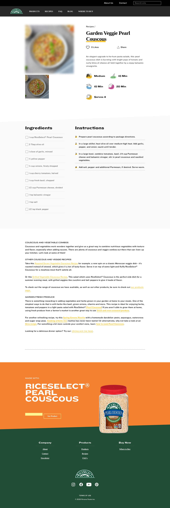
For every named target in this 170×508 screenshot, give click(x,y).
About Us (108, 3)
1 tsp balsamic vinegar (40, 195)
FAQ (60, 11)
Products (34, 11)
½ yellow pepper (37, 159)
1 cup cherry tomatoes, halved (43, 173)
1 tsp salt (33, 202)
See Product (52, 416)
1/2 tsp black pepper (39, 209)
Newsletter (45, 458)
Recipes (49, 11)
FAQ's (84, 458)
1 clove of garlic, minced (41, 151)
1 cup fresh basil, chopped (41, 180)
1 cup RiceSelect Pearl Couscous (46, 137)
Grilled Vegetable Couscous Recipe (49, 277)
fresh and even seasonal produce (113, 310)
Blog (70, 11)
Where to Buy (85, 11)
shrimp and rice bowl (82, 331)
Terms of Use (85, 496)
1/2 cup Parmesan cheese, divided (46, 187)
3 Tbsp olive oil (36, 144)
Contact (123, 3)
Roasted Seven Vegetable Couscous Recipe (56, 263)
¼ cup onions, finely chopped (43, 166)
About (45, 449)
